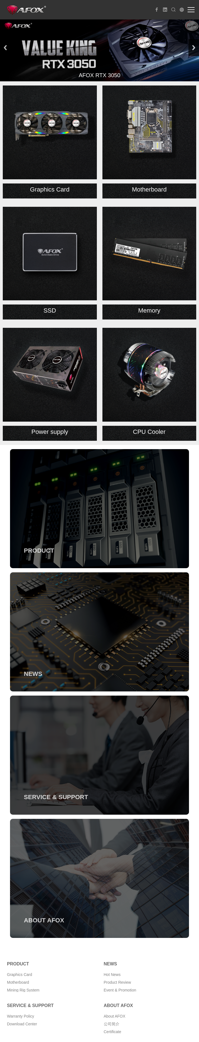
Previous (5, 47)
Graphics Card (19, 974)
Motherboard (18, 982)
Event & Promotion (120, 990)
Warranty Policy (20, 1016)
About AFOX (115, 1016)
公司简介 (111, 1024)
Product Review (117, 982)
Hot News (112, 974)
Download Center (22, 1024)
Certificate (112, 1032)
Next (193, 47)
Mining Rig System (23, 990)
